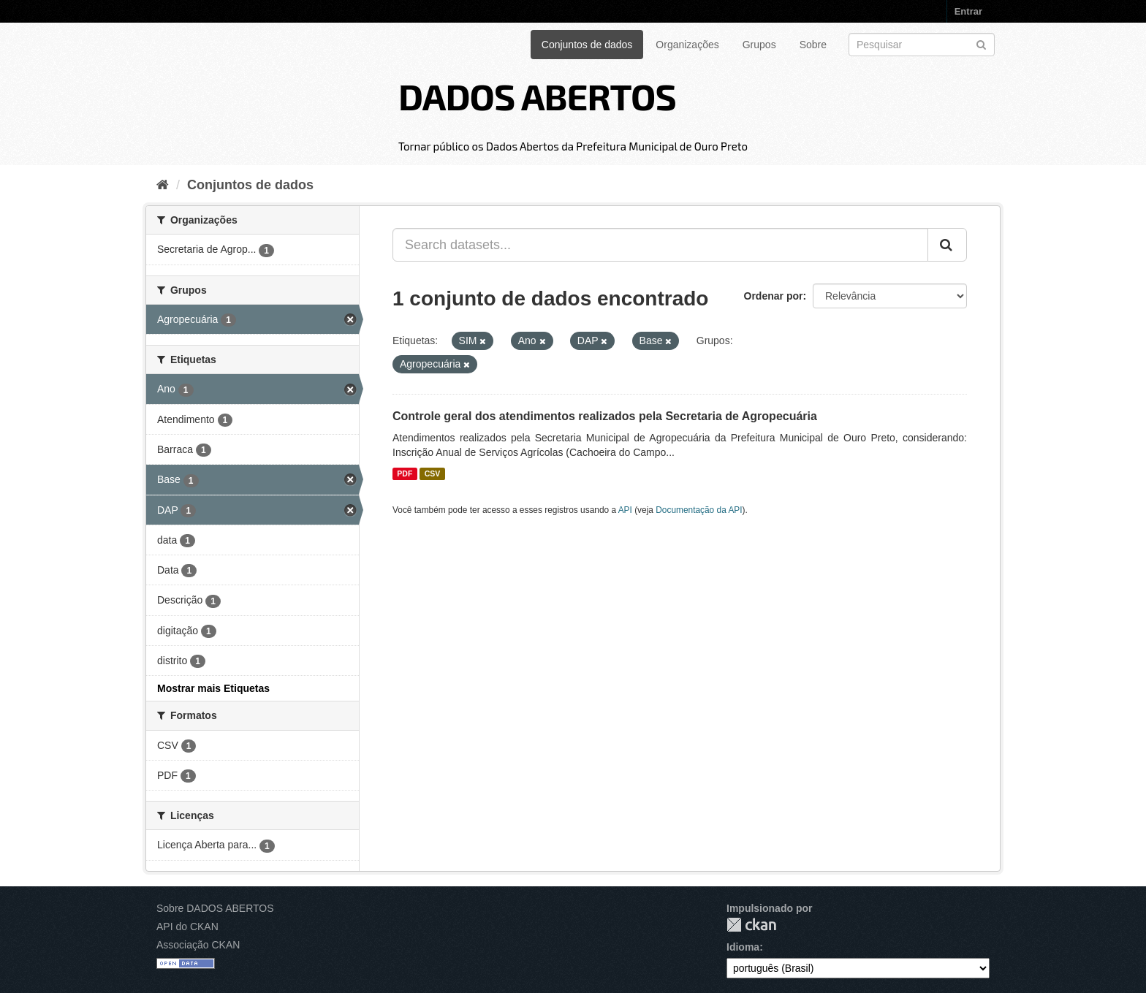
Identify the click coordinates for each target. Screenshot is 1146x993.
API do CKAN (187, 926)
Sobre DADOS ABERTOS (215, 908)
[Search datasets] (922, 44)
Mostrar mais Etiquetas (213, 688)
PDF (404, 473)
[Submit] (981, 43)
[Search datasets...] (660, 245)
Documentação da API (699, 510)
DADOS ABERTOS (537, 96)
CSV (433, 473)
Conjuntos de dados (587, 44)
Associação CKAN (198, 945)
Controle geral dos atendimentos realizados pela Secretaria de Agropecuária (604, 416)
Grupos (759, 44)
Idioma (742, 947)
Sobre (813, 44)
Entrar (968, 11)
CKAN (751, 924)
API (625, 510)
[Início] (162, 185)
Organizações (687, 44)
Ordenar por (773, 296)
